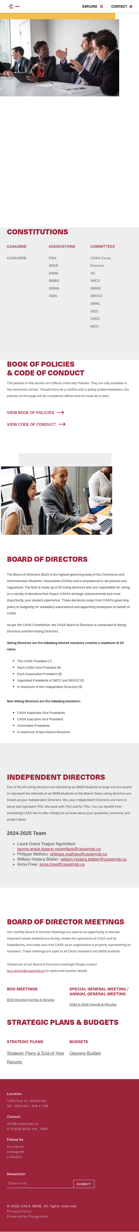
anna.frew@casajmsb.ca (61, 864)
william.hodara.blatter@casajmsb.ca (93, 859)
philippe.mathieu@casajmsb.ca (78, 854)
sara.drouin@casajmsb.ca (26, 970)
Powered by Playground (27, 1216)
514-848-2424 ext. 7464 (27, 1128)
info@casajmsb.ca (23, 1123)
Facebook (15, 1146)
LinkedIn (14, 1156)
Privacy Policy (19, 1211)
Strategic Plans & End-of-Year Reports (35, 1057)
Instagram (16, 1151)
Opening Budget (85, 1053)
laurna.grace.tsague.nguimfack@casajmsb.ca (59, 849)
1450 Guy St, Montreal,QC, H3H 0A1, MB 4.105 (27, 1103)
